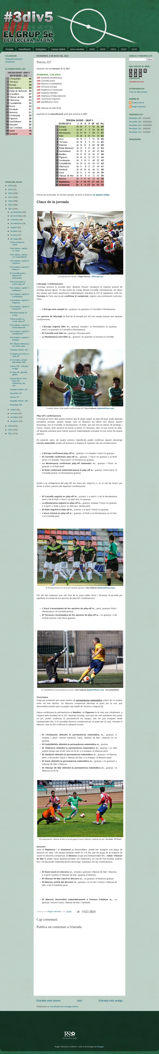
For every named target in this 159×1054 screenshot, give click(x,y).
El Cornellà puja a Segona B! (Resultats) (18, 275)
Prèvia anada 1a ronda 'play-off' (17, 320)
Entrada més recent (48, 1000)
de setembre (16, 223)
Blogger (100, 1047)
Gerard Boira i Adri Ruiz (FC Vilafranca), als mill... (18, 382)
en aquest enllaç (101, 195)
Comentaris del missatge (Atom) (64, 1006)
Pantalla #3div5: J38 (19, 350)
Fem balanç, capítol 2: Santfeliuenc (19, 332)
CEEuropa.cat (97, 277)
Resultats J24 (135, 125)
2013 (10, 426)
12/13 (123, 49)
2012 (10, 430)
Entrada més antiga (111, 1000)
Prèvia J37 (14, 397)
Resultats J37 (16, 393)
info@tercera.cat (136, 82)
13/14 (113, 49)
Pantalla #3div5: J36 (19, 401)
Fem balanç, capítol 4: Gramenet (19, 307)
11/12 (134, 49)
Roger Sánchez (55, 911)
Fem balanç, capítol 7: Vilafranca (19, 289)
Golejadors (41, 49)
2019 (10, 189)
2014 (10, 209)
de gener (15, 421)
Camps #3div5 (58, 49)
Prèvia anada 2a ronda (17, 243)
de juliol (14, 231)
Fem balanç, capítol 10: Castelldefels (18, 256)
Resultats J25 (135, 122)
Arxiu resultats (77, 49)
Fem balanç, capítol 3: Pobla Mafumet (19, 326)
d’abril (13, 410)
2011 (10, 433)
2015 (10, 205)
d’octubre (15, 220)
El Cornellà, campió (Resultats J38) (18, 361)
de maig (14, 239)
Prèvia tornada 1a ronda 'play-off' (18, 283)
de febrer (15, 417)
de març (14, 413)
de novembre (17, 216)
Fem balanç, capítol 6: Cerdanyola (19, 295)
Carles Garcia (138, 102)
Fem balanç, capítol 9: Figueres (19, 262)
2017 (10, 197)
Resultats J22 (135, 132)
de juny (14, 235)
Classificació (24, 49)
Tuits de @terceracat (138, 92)
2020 (10, 186)
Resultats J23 (135, 128)
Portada (9, 49)
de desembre (17, 212)
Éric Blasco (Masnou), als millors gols (19, 345)
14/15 (102, 49)
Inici (79, 1000)
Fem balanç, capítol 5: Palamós (19, 301)
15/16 (92, 49)
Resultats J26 (135, 118)
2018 (10, 193)
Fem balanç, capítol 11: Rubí (18, 249)
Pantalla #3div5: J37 (19, 389)
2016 (10, 201)
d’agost (14, 227)
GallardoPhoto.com (105, 408)
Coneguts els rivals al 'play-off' (19, 355)
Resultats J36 (16, 405)
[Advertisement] (14, 158)
